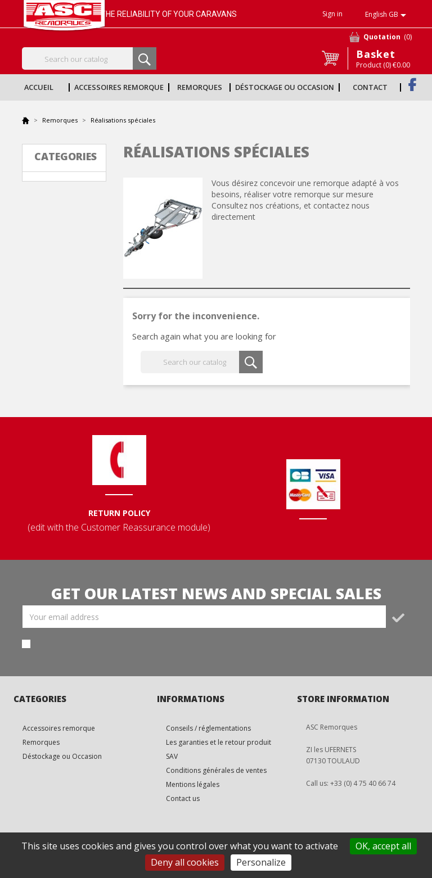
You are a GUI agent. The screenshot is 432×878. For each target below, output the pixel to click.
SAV (172, 756)
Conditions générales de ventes (216, 770)
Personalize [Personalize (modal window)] (261, 862)
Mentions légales (192, 784)
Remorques (199, 87)
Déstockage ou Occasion (284, 87)
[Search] (89, 58)
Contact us (183, 798)
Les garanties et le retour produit (218, 742)
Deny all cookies (185, 862)
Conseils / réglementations (208, 728)
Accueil (38, 87)
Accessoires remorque (119, 87)
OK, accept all (383, 846)
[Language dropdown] (387, 15)
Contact (370, 87)
